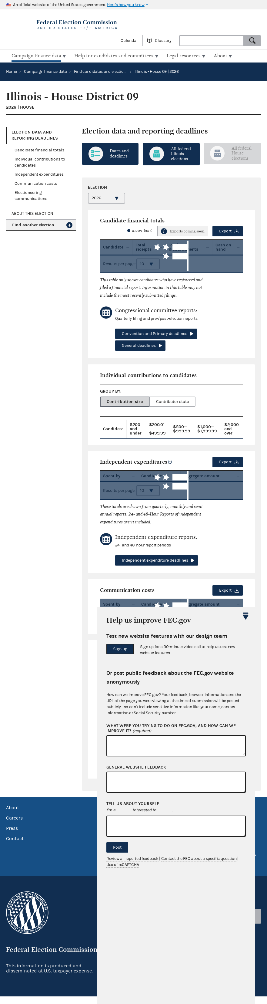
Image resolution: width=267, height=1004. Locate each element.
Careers (14, 826)
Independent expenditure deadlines (155, 564)
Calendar (129, 40)
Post (117, 847)
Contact (15, 846)
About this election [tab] (32, 213)
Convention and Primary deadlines (154, 333)
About (12, 815)
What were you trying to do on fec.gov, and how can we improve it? (171, 728)
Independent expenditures (39, 173)
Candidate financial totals (39, 149)
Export (225, 230)
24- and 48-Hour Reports (151, 517)
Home (11, 71)
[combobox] (211, 40)
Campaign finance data (45, 71)
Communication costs (36, 183)
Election (97, 186)
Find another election (33, 224)
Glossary (163, 40)
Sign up (120, 649)
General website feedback (136, 767)
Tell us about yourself (132, 803)
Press (12, 836)
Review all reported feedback (132, 858)
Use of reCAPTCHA (122, 864)
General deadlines (139, 345)
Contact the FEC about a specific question (199, 858)
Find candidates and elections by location (111, 71)
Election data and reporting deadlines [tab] (35, 134)
